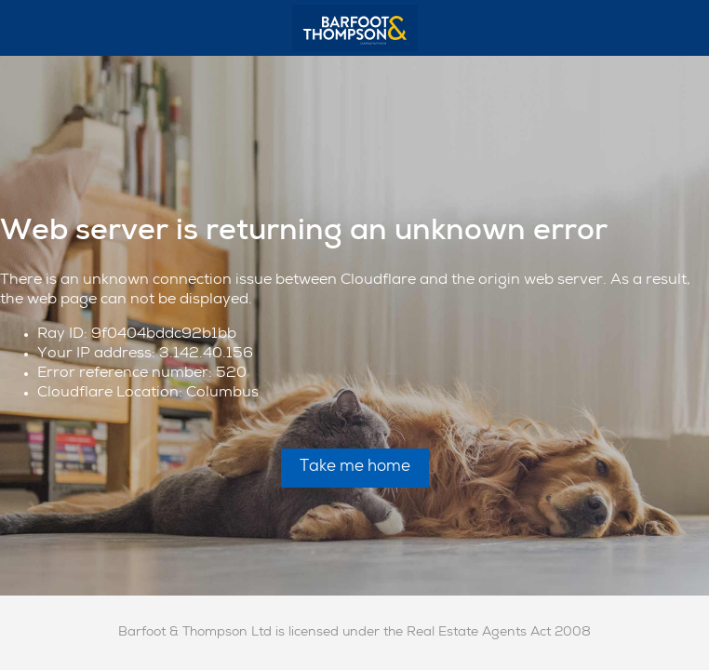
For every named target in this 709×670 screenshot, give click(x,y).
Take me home (355, 468)
